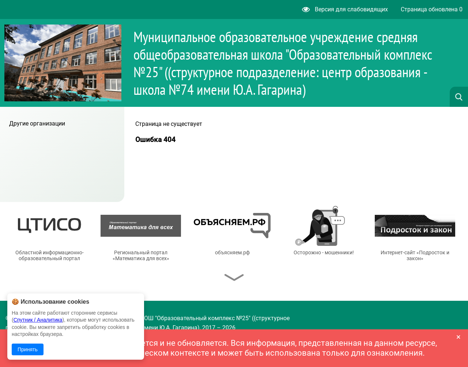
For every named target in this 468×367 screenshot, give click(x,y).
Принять (28, 349)
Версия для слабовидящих (345, 9)
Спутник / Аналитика (38, 320)
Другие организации (37, 123)
